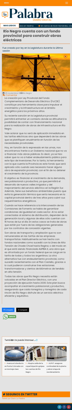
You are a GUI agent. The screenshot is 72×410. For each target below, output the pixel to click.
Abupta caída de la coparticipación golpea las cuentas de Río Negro (35, 367)
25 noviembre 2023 (13, 93)
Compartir (8, 310)
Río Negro (26, 93)
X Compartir (22, 310)
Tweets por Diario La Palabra (13, 398)
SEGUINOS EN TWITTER (20, 394)
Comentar (10, 95)
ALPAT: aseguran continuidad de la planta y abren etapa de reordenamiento (56, 367)
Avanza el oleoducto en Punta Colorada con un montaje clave (14, 366)
